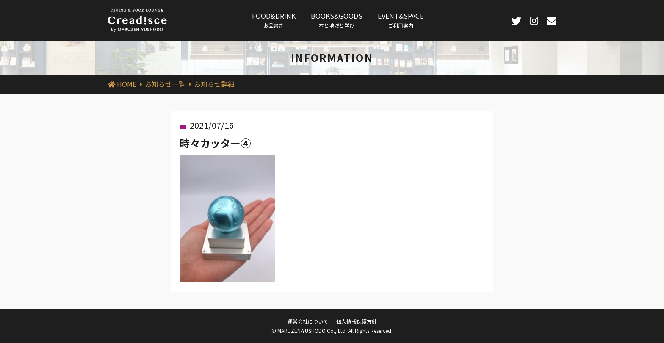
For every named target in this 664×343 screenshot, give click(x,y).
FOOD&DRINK (274, 20)
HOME (126, 84)
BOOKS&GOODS (336, 20)
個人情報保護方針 (356, 321)
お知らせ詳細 (214, 84)
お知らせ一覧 (165, 84)
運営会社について (308, 321)
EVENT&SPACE (400, 20)
